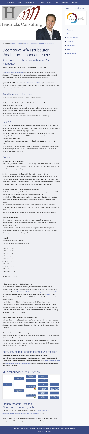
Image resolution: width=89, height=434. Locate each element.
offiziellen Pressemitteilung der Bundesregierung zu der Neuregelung (35, 292)
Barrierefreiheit (70, 428)
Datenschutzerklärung (44, 428)
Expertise (70, 42)
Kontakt (16, 428)
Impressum (24, 428)
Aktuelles (19, 43)
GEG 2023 (48, 294)
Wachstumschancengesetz (14, 72)
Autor (69, 34)
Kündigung (55, 428)
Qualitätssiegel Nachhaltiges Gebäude (17, 363)
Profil (68, 49)
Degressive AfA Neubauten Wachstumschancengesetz (38, 43)
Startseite (12, 43)
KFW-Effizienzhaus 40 (52, 360)
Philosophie (71, 45)
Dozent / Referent (72, 38)
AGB (62, 428)
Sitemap (32, 428)
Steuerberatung (72, 53)
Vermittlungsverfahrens (34, 83)
